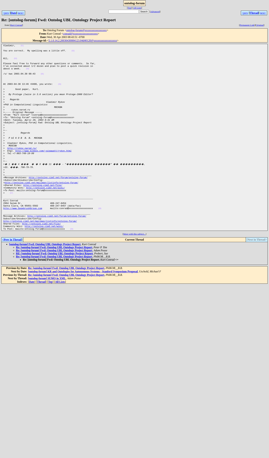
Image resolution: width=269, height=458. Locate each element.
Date (13, 12)
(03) (15, 61)
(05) (42, 80)
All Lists (137, 8)
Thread (254, 12)
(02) (73, 52)
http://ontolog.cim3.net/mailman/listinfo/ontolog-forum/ (41, 209)
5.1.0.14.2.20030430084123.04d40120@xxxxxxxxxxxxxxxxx (83, 40)
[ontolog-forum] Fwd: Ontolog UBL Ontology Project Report (45, 280)
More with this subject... (134, 270)
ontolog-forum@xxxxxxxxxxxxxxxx (86, 30)
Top (129, 8)
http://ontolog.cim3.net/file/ (42, 212)
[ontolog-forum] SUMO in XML (47, 314)
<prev (6, 12)
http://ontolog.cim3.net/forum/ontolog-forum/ (58, 203)
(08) (99, 240)
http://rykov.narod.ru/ (22, 169)
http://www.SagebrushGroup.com (22, 240)
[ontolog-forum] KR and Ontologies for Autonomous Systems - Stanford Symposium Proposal (83, 307)
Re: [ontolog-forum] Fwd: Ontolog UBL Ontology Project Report (54, 283)
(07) (11, 222)
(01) (22, 46)
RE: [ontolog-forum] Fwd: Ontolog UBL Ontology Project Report (54, 289)
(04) (27, 74)
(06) (59, 92)
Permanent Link (247, 25)
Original (260, 25)
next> (21, 12)
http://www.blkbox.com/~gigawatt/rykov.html (43, 172)
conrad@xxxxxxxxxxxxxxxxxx (80, 33)
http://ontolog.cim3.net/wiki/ (45, 215)
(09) (71, 265)
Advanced (155, 11)
